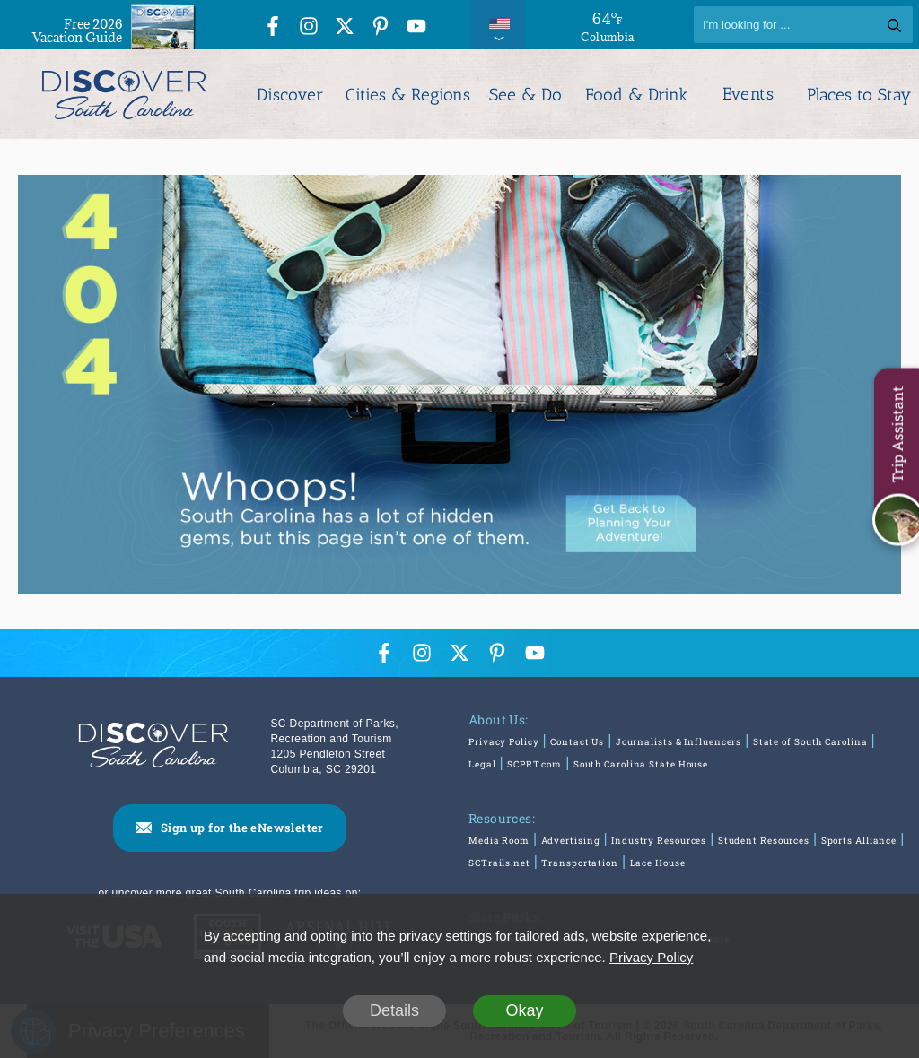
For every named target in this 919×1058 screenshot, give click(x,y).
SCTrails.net (499, 863)
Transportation (579, 863)
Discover (290, 94)
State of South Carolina (810, 742)
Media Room (499, 840)
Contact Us (577, 742)
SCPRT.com (534, 764)
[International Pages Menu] (498, 24)
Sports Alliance (859, 840)
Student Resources (764, 840)
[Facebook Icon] (272, 27)
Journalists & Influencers (679, 742)
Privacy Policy (503, 742)
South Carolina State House (640, 764)
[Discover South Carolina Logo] (124, 94)
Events (748, 94)
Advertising (570, 840)
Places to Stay (859, 94)
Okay (524, 1010)
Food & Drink (636, 94)
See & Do (525, 94)
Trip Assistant (897, 434)
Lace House (658, 863)
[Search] (803, 24)
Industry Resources (658, 840)
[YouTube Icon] (416, 27)
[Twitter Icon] (344, 27)
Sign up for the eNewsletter (242, 828)
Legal (482, 764)
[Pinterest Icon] (380, 27)
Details (394, 1010)
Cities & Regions (408, 94)
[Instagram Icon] (308, 27)
